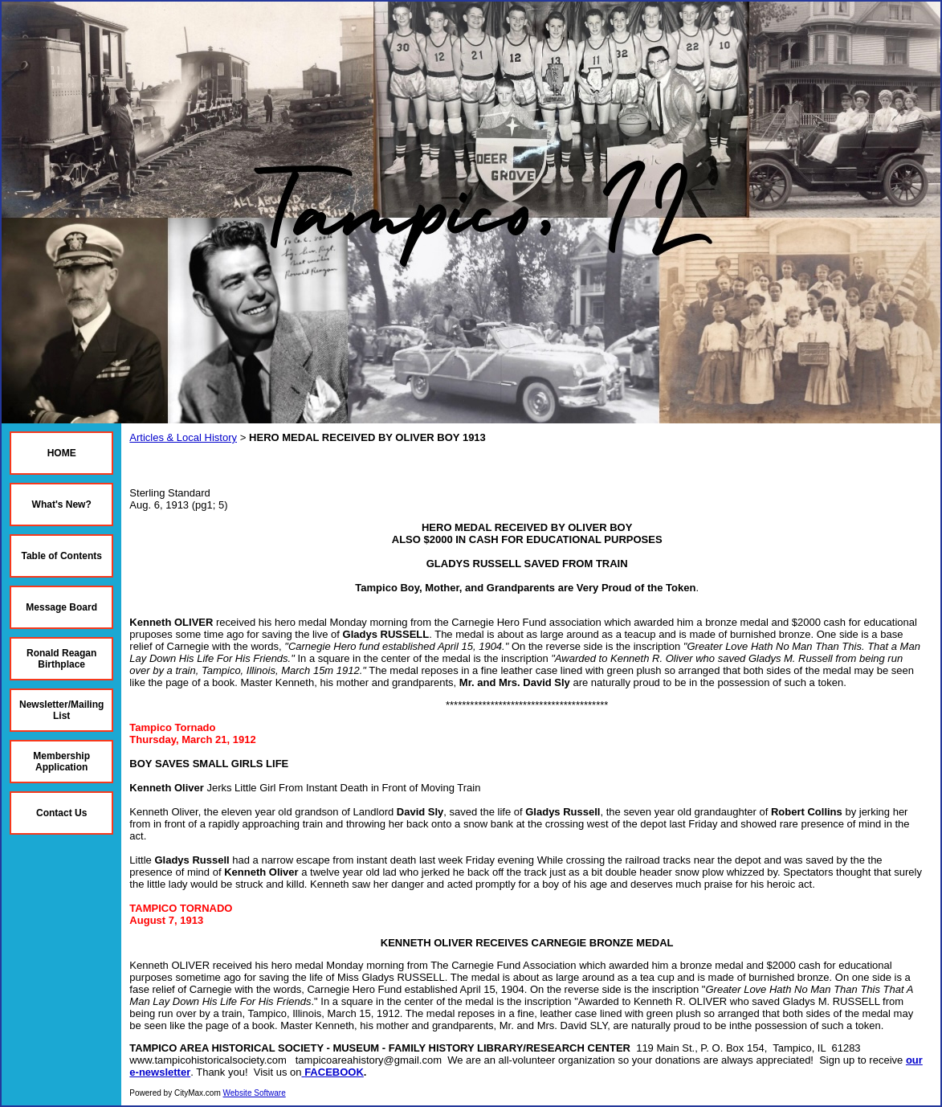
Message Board (61, 607)
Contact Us (61, 813)
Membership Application (61, 761)
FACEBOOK (334, 1072)
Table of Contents (61, 556)
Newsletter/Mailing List (61, 710)
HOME (61, 453)
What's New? (62, 504)
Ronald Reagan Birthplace (61, 658)
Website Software (254, 1093)
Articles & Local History (183, 437)
